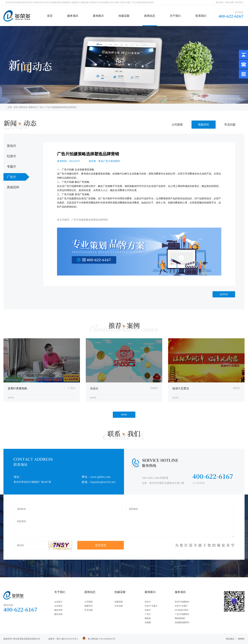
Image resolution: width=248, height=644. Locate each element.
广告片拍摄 (222, 99)
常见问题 (229, 124)
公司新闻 (177, 124)
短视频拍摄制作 (182, 622)
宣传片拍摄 (104, 99)
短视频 (148, 622)
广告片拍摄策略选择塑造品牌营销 (60, 107)
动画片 (148, 610)
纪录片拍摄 (197, 99)
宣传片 (148, 602)
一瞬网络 (240, 639)
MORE (124, 414)
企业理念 (58, 606)
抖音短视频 (185, 99)
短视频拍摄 (129, 99)
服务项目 (220, 2)
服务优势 (58, 610)
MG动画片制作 (181, 610)
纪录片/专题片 (151, 606)
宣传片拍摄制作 (182, 602)
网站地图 (229, 2)
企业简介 (58, 602)
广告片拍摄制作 (182, 614)
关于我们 (175, 15)
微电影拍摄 (235, 99)
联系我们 (239, 2)
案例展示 (98, 15)
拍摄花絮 (124, 15)
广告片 (41, 107)
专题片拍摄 (210, 99)
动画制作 (174, 99)
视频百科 (33, 107)
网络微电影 (180, 618)
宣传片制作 (117, 99)
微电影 (148, 618)
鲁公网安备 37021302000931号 (101, 639)
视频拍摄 (163, 99)
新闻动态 (149, 15)
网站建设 (230, 639)
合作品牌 (119, 606)
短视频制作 (142, 99)
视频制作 (153, 99)
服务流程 (58, 614)
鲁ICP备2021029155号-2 (67, 639)
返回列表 (224, 294)
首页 (50, 15)
